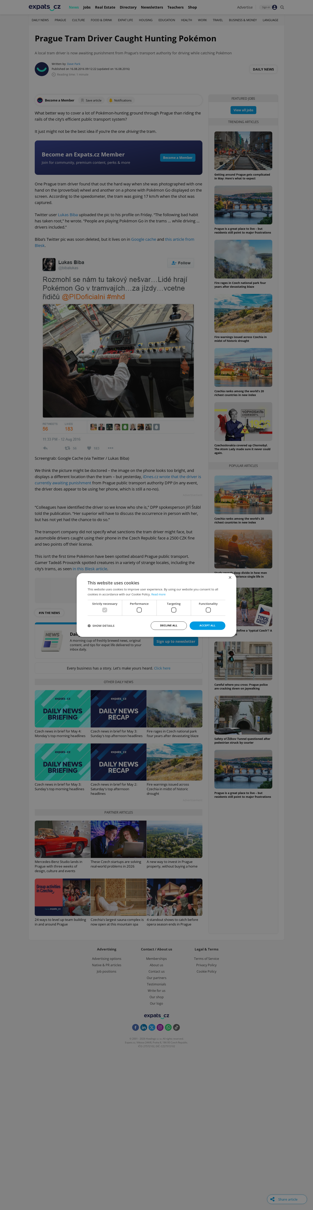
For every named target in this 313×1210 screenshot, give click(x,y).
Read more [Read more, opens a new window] (159, 594)
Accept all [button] (207, 625)
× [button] (229, 577)
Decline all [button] (168, 625)
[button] (101, 626)
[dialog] (156, 605)
